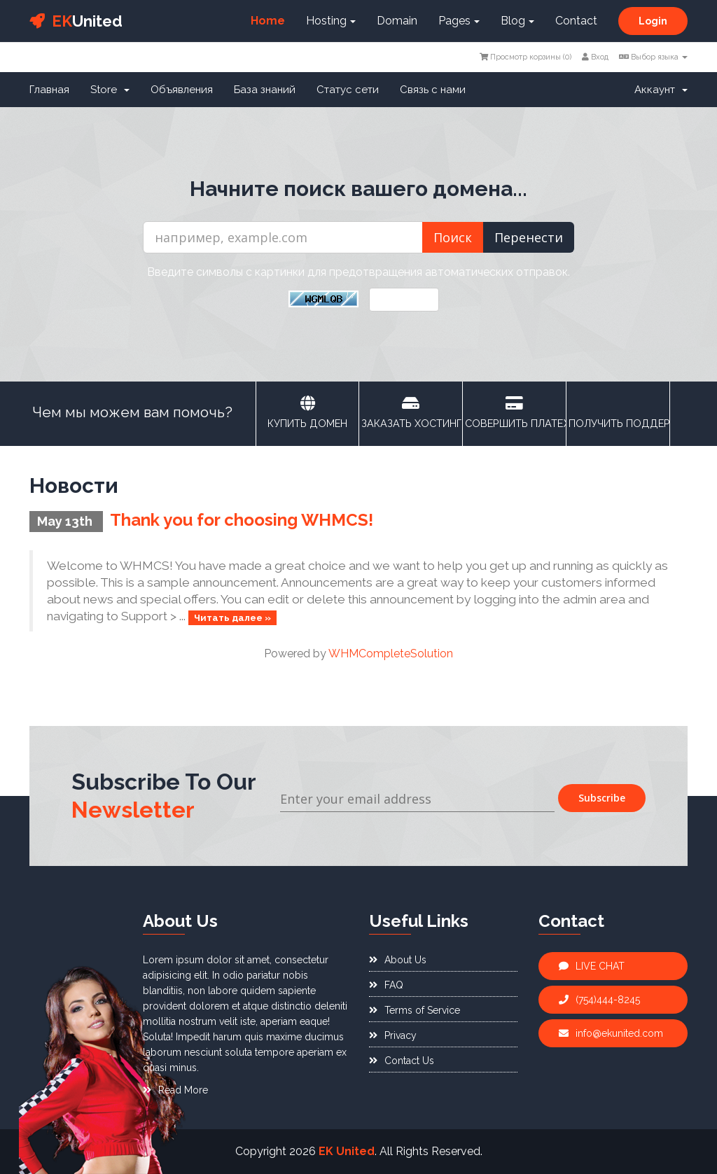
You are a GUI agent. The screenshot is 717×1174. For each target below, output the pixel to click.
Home (268, 20)
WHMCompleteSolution (390, 653)
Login (653, 21)
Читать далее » (232, 617)
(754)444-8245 (599, 999)
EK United (347, 1151)
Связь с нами (433, 89)
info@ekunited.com (611, 1033)
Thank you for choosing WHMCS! (241, 520)
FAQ (386, 985)
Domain (397, 20)
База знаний (264, 89)
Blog (517, 20)
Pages (459, 20)
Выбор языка (653, 57)
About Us (397, 959)
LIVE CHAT (592, 966)
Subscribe (601, 797)
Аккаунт (661, 89)
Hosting (331, 20)
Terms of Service (414, 1010)
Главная (49, 89)
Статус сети (347, 89)
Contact (576, 20)
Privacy (393, 1035)
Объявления (182, 89)
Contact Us (401, 1060)
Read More (175, 1090)
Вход (595, 57)
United (76, 21)
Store (110, 89)
